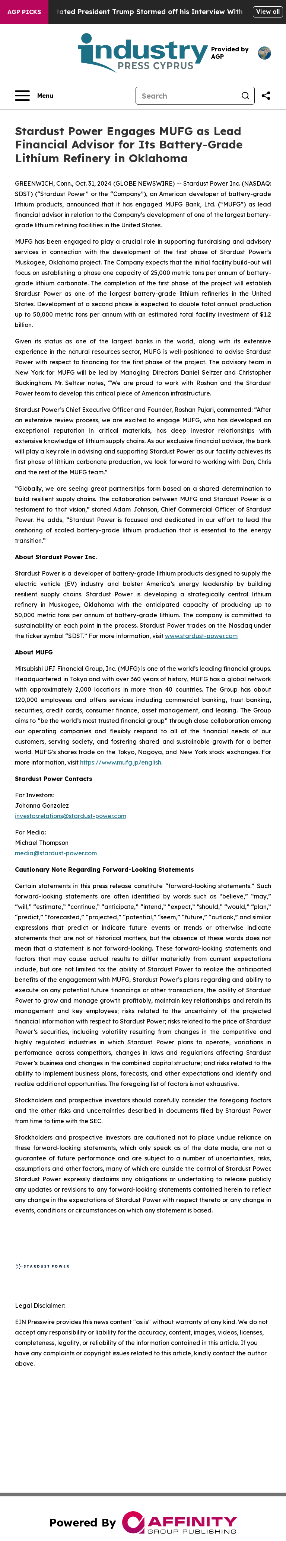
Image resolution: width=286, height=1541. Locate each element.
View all (268, 11)
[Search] (186, 95)
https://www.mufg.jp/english (120, 762)
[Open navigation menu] (34, 95)
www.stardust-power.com (201, 636)
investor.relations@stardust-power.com (70, 816)
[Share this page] (266, 95)
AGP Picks (24, 12)
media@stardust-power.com (56, 853)
